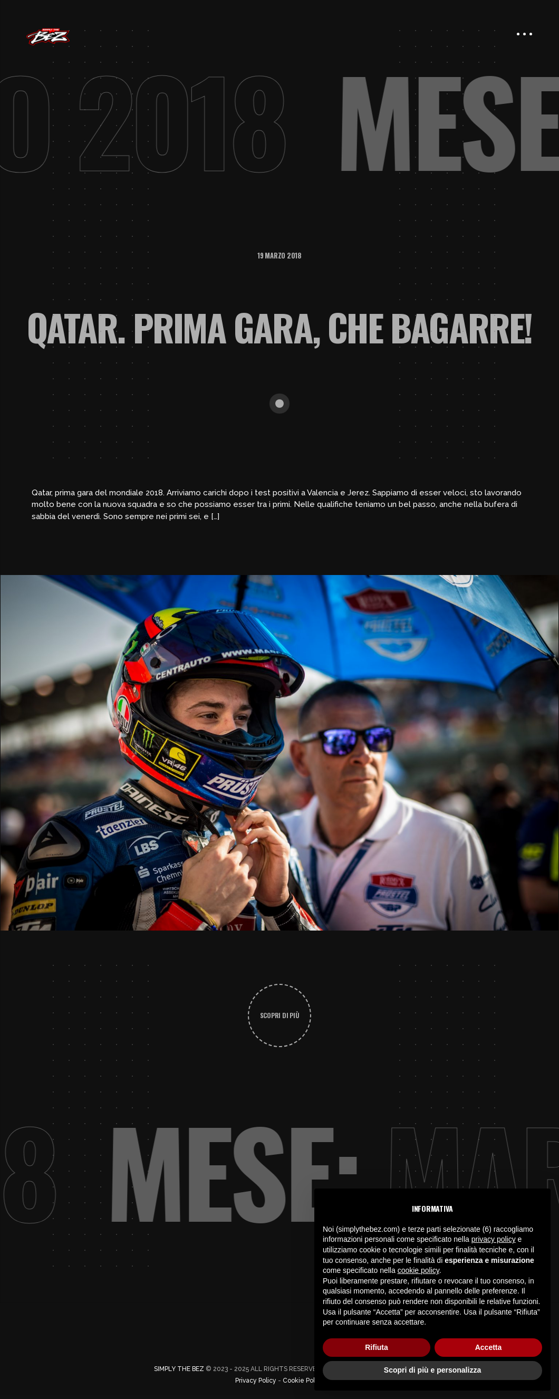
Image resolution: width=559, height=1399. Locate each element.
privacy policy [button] (493, 1239)
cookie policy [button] (418, 1270)
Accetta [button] (488, 1347)
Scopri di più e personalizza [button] (432, 1370)
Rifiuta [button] (376, 1347)
